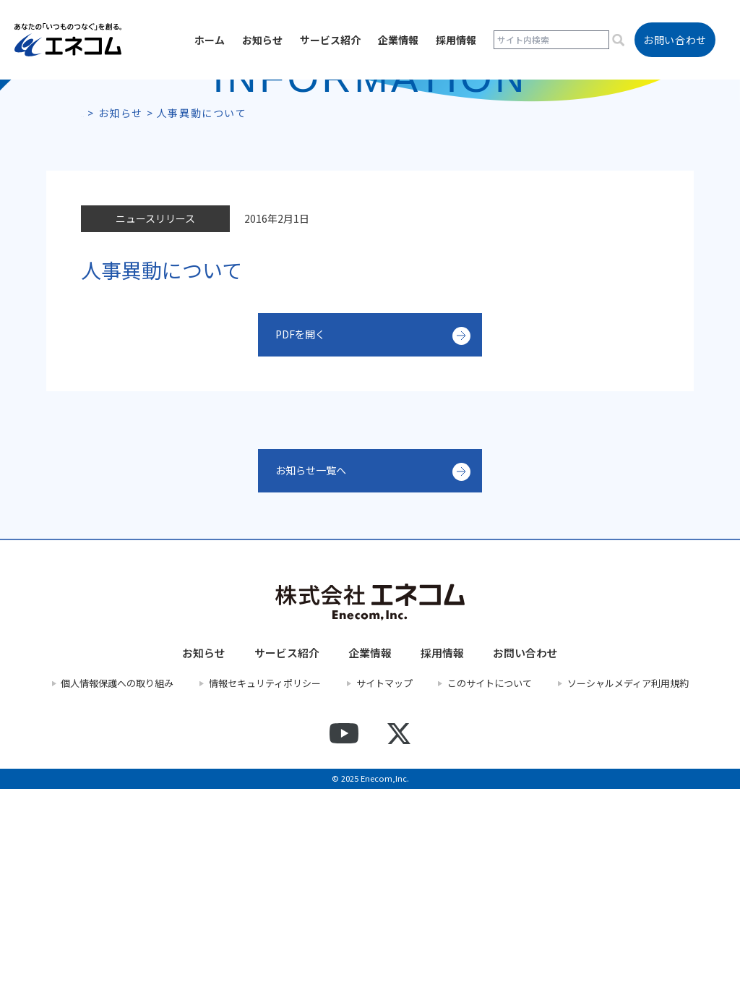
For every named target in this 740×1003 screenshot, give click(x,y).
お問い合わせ (525, 867)
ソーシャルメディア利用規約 (628, 897)
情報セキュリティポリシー (265, 897)
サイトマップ (384, 897)
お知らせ (262, 40)
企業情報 (398, 40)
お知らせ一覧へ (315, 684)
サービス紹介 (330, 40)
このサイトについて (489, 897)
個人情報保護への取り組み (117, 897)
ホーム (209, 40)
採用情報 (456, 40)
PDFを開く (303, 549)
